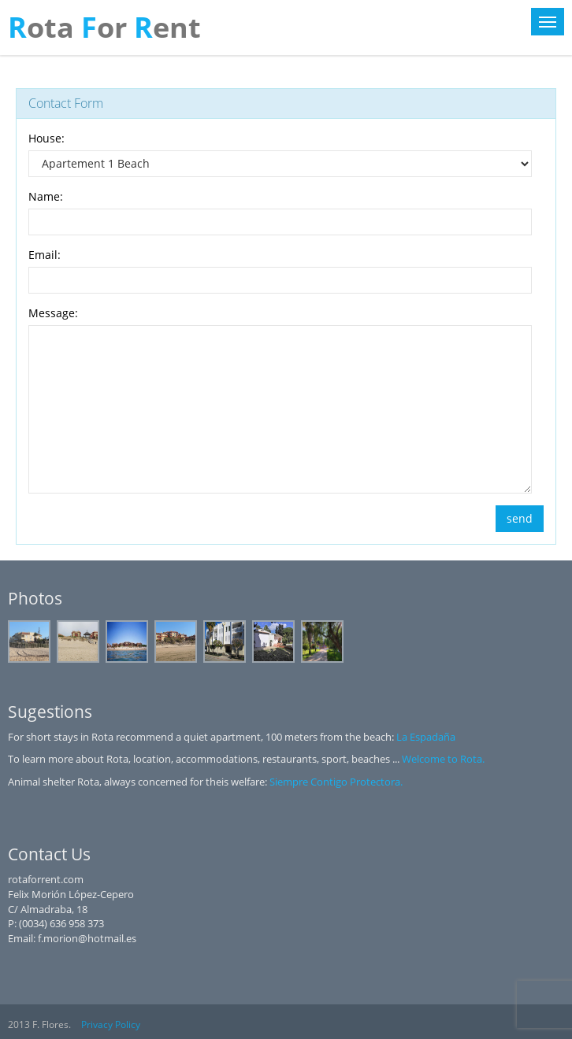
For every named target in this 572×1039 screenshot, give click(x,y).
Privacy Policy (110, 1024)
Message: (53, 312)
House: (46, 138)
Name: (45, 196)
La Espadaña (425, 737)
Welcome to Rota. (443, 759)
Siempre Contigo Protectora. (336, 782)
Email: (44, 254)
